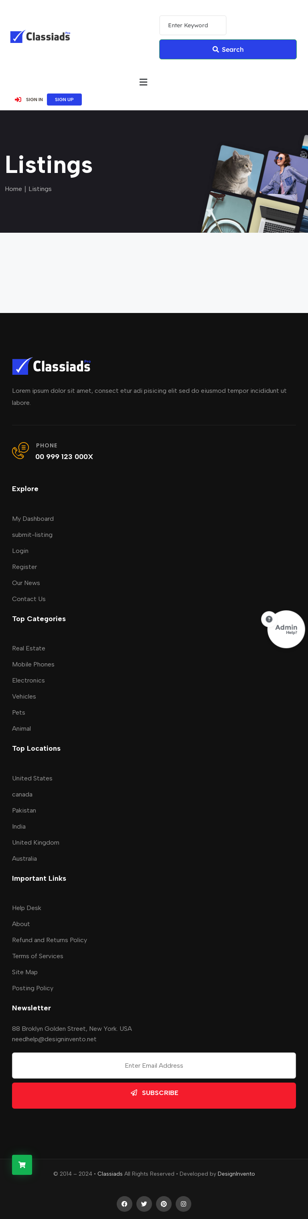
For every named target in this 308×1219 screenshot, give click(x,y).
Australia (24, 858)
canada (22, 794)
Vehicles (24, 696)
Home (13, 189)
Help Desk (26, 908)
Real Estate (28, 648)
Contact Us (29, 599)
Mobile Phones (33, 664)
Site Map (25, 972)
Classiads (110, 1173)
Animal (21, 728)
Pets (18, 712)
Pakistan (24, 810)
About (21, 924)
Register (24, 567)
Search (228, 49)
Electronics (28, 680)
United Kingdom (35, 842)
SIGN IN (28, 99)
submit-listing (32, 534)
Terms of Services (37, 956)
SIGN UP (64, 99)
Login (20, 551)
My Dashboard (33, 518)
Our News (26, 583)
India (19, 826)
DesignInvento (236, 1173)
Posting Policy (32, 988)
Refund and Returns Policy (49, 940)
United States (32, 778)
